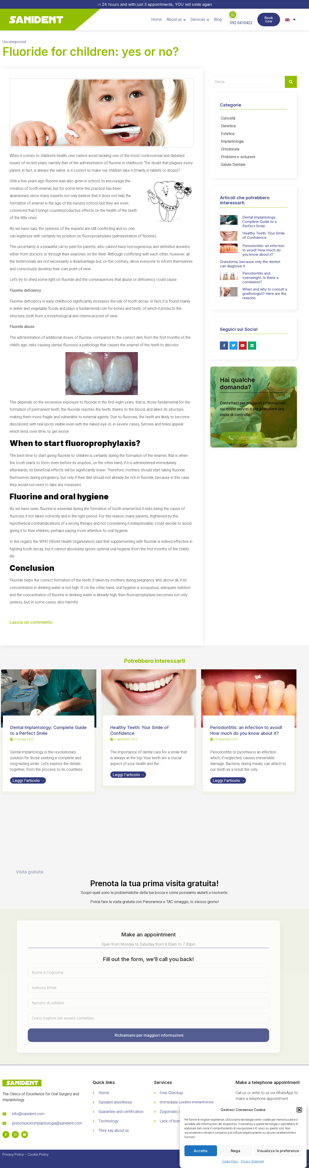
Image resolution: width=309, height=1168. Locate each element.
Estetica (227, 134)
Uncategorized (14, 41)
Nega (235, 1150)
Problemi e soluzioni (238, 157)
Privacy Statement (252, 1161)
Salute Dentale (233, 165)
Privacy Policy (13, 1154)
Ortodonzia (230, 149)
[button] (299, 1109)
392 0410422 (241, 23)
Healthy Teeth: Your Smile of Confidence (263, 235)
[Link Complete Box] (48, 732)
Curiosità (228, 118)
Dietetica (228, 126)
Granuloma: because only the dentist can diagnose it (250, 263)
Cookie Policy (230, 1161)
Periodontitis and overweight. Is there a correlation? (260, 277)
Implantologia (232, 141)
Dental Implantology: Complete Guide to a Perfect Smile (259, 221)
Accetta (200, 1150)
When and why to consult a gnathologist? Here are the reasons (264, 293)
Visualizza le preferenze (278, 1150)
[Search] (291, 82)
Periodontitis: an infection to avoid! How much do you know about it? (263, 250)
